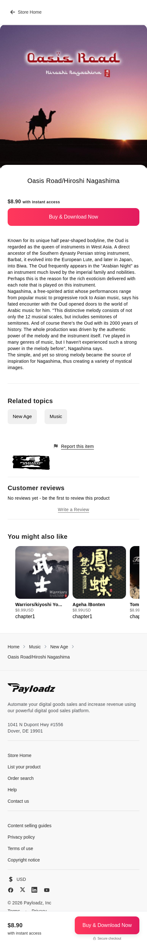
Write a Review (73, 509)
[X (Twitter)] (22, 889)
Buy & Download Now (73, 217)
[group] (42, 583)
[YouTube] (47, 890)
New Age (22, 416)
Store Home (26, 12)
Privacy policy (21, 837)
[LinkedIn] (34, 890)
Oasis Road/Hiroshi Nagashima (39, 656)
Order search (21, 778)
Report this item (73, 446)
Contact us (18, 801)
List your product (24, 766)
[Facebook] (11, 890)
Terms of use (20, 848)
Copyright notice (24, 859)
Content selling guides (30, 825)
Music (56, 416)
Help (12, 789)
